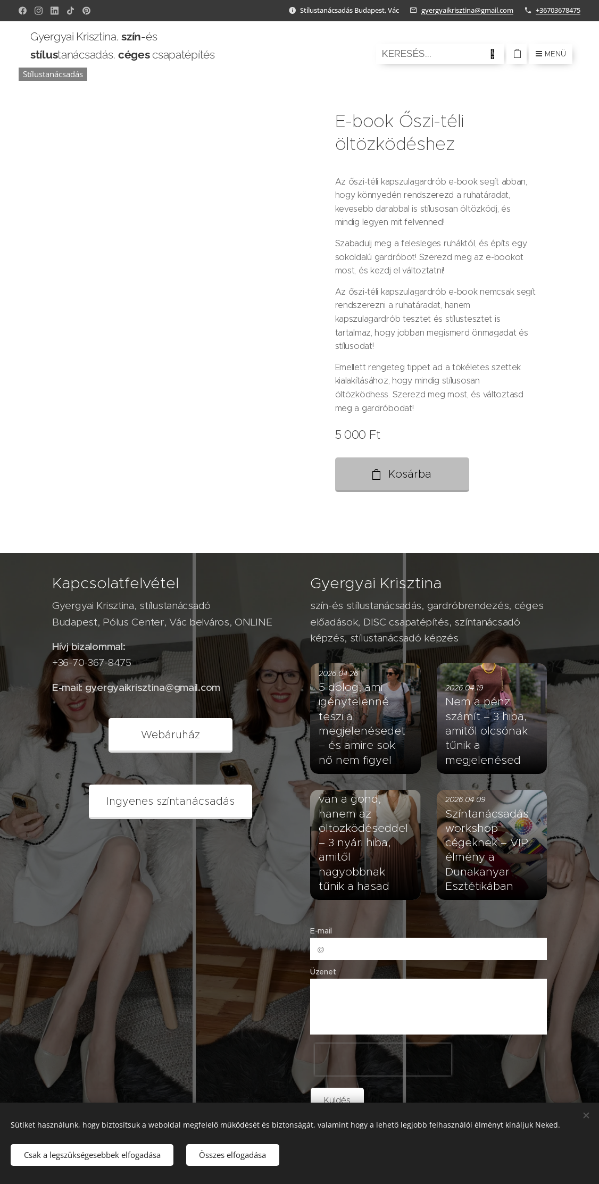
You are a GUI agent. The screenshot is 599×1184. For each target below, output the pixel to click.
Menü (551, 54)
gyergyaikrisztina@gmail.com (467, 10)
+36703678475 (558, 10)
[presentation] (383, 1059)
